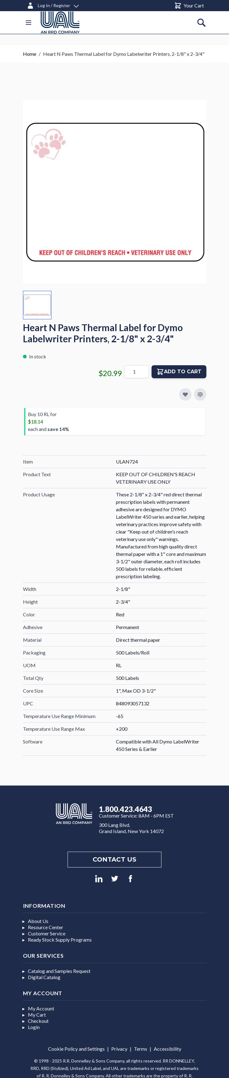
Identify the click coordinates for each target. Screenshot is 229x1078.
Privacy (119, 1049)
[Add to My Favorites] (185, 394)
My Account (41, 1008)
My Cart (37, 1015)
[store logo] (60, 22)
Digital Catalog (44, 977)
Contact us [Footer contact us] (114, 859)
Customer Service (46, 933)
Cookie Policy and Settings (76, 1049)
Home (29, 54)
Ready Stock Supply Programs (60, 940)
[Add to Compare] (200, 394)
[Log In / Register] (53, 4)
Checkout (38, 1021)
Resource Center (45, 927)
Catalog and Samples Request (59, 971)
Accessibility (167, 1049)
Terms (140, 1049)
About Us (38, 921)
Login (34, 1027)
